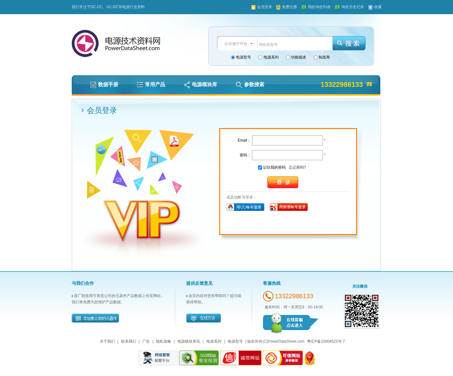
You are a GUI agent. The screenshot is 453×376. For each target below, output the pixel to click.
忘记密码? (297, 167)
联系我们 (128, 341)
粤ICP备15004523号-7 (326, 341)
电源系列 (270, 57)
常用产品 (151, 84)
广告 (146, 341)
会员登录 (264, 7)
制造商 (324, 57)
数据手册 (104, 84)
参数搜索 (250, 84)
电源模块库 (200, 84)
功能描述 (298, 57)
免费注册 (289, 7)
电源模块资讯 (188, 341)
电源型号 (243, 57)
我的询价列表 (319, 7)
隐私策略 (163, 341)
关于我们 (107, 341)
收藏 (378, 7)
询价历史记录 (352, 7)
